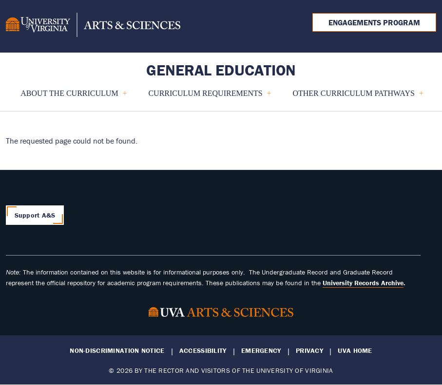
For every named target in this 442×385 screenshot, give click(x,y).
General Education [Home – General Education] (221, 69)
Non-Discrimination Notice (117, 351)
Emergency (261, 351)
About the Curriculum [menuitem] (69, 97)
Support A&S (35, 215)
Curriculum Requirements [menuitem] (205, 97)
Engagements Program (374, 22)
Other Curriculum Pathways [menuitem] (353, 97)
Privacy (309, 351)
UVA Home (355, 351)
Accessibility (203, 351)
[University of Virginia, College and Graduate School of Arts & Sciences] (93, 26)
